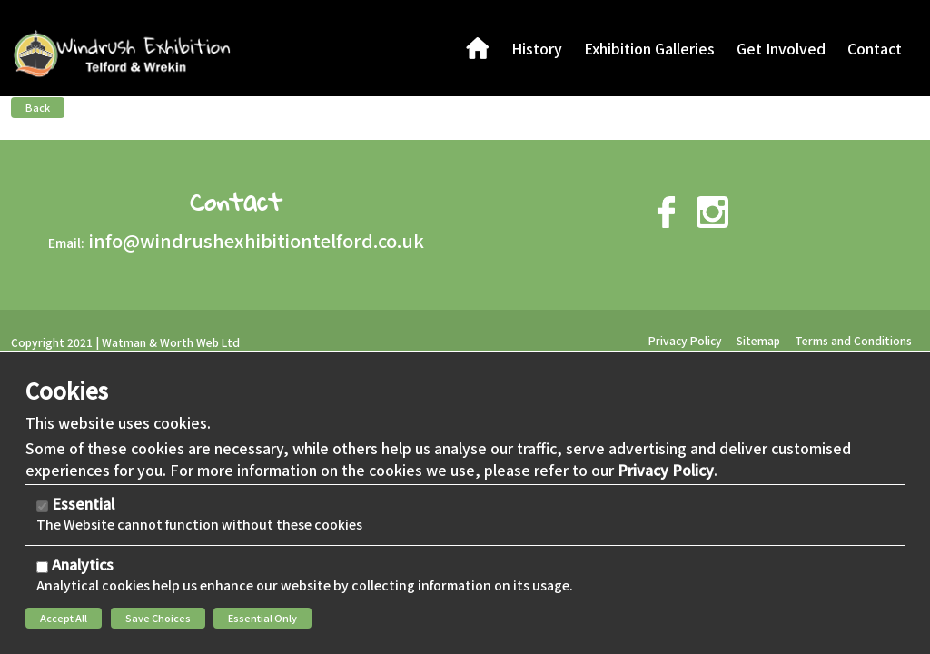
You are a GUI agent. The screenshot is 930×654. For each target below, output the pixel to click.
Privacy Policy (666, 470)
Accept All (63, 617)
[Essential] (42, 506)
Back (37, 107)
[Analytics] (42, 567)
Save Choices (158, 617)
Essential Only (262, 617)
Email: (66, 243)
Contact (236, 201)
